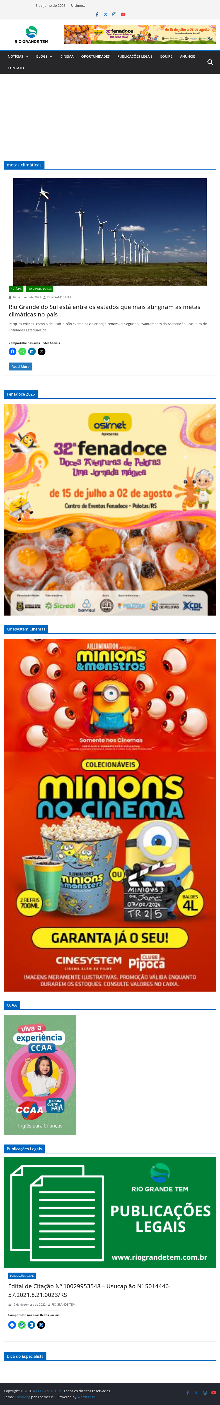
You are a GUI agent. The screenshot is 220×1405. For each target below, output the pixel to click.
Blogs (41, 56)
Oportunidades (95, 56)
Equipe (166, 56)
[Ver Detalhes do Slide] (140, 34)
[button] (26, 56)
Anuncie (187, 56)
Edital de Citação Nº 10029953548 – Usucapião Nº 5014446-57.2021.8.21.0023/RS (89, 1290)
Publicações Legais (135, 56)
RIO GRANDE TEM (59, 297)
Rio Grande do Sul (39, 288)
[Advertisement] (110, 110)
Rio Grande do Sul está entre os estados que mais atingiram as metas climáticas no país (104, 310)
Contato (16, 68)
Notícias (15, 56)
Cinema (66, 56)
